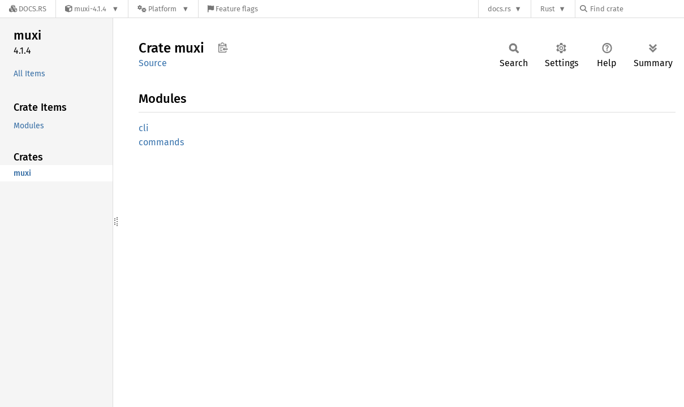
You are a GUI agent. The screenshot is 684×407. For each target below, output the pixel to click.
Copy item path (222, 47)
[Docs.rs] (27, 9)
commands (161, 142)
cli (144, 128)
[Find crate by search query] (636, 9)
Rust (547, 9)
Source (153, 63)
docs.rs (499, 9)
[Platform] (163, 9)
